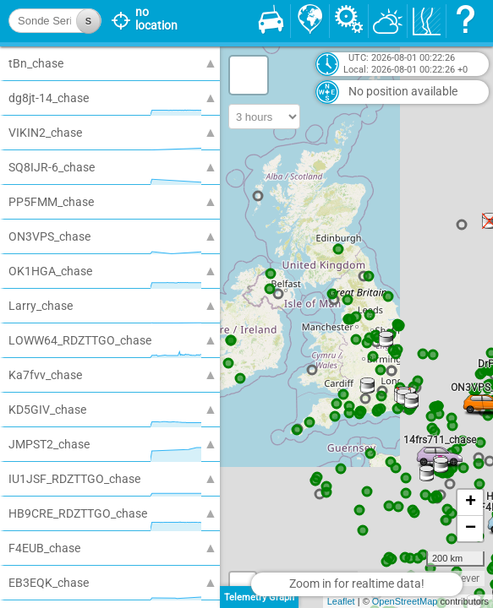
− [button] (470, 528)
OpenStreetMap (405, 601)
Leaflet (341, 601)
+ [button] (470, 502)
